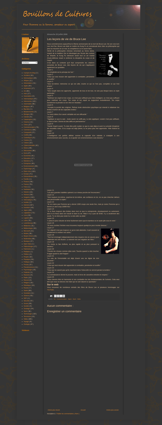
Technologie (28, 314)
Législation (27, 213)
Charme (26, 122)
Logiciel (26, 218)
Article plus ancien (112, 410)
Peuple (26, 257)
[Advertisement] (83, 388)
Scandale (27, 293)
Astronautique (28, 99)
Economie (27, 156)
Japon (70, 299)
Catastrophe (28, 119)
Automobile (28, 104)
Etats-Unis (27, 171)
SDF (25, 298)
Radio (26, 277)
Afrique (26, 80)
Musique (27, 241)
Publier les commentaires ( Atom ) (68, 414)
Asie (25, 93)
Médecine (27, 226)
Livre (25, 215)
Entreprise (27, 163)
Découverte (28, 150)
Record (26, 280)
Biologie (26, 114)
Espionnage (28, 169)
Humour (26, 194)
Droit (25, 153)
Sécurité (27, 301)
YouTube (50, 290)
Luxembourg (28, 223)
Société (26, 306)
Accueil (83, 410)
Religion (27, 283)
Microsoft (27, 231)
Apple (26, 86)
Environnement (29, 166)
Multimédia (27, 239)
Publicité (27, 272)
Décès (26, 148)
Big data (27, 109)
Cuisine (26, 140)
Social (26, 303)
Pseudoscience (29, 267)
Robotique (27, 285)
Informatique (28, 200)
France (26, 184)
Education (27, 158)
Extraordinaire (29, 176)
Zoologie (27, 324)
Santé (26, 290)
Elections (27, 161)
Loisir (26, 220)
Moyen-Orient (28, 236)
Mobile (26, 233)
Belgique (27, 106)
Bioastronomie (29, 112)
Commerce (28, 130)
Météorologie (28, 228)
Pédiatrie (27, 252)
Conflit (26, 135)
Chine (26, 125)
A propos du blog (29, 73)
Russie (26, 288)
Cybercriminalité (29, 145)
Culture (26, 143)
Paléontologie (28, 246)
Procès (26, 264)
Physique (27, 259)
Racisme (27, 275)
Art (55, 299)
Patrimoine (27, 249)
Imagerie (27, 197)
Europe (26, 174)
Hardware (27, 189)
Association (28, 96)
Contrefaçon (28, 138)
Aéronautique (28, 78)
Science (26, 296)
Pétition (26, 254)
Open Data (27, 244)
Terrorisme (27, 316)
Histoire (26, 192)
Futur (26, 187)
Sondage (27, 308)
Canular (26, 117)
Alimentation (28, 83)
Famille (26, 179)
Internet (26, 205)
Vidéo (79, 299)
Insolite (26, 202)
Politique (27, 262)
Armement (27, 88)
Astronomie (28, 101)
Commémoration (62, 299)
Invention (27, 207)
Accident (27, 75)
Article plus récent (54, 410)
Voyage (26, 321)
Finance (26, 182)
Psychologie (28, 270)
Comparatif (28, 132)
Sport (74, 299)
